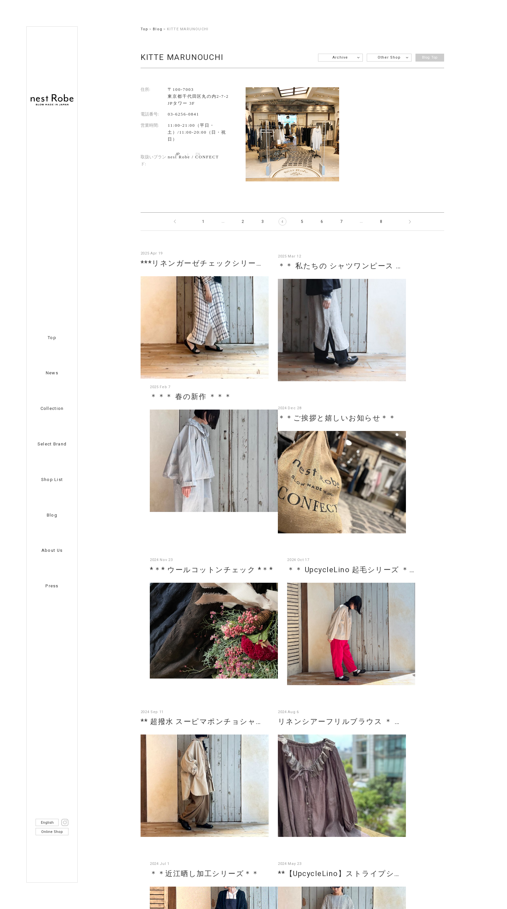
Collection (52, 408)
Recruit (149, 833)
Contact (192, 833)
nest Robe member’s (251, 833)
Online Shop (52, 832)
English (47, 822)
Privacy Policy (316, 833)
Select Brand (52, 444)
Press (52, 586)
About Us (52, 550)
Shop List (52, 479)
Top (52, 337)
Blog (52, 515)
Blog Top (428, 57)
